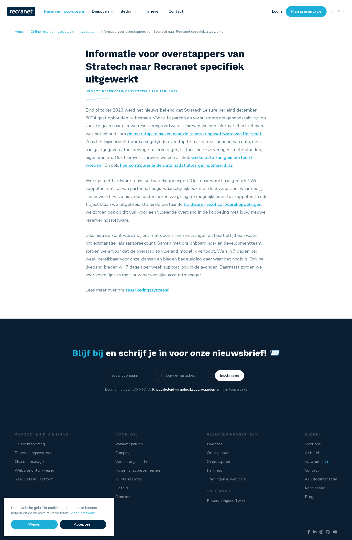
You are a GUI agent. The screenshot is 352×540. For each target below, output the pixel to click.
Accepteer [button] (83, 524)
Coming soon (218, 453)
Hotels (121, 488)
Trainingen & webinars (226, 479)
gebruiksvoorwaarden (197, 389)
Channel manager (30, 461)
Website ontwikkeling (34, 470)
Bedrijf (127, 11)
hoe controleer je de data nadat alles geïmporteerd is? (176, 165)
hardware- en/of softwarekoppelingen (222, 204)
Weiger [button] (34, 524)
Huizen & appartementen (137, 470)
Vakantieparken (129, 444)
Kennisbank (315, 488)
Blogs (310, 496)
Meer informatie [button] (83, 513)
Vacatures (317, 461)
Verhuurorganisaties (133, 461)
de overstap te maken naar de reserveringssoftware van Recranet (194, 134)
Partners (214, 470)
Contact (176, 11)
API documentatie (321, 479)
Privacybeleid (163, 389)
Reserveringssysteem (64, 11)
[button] (112, 11)
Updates (214, 444)
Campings (123, 453)
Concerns (123, 496)
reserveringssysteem (147, 290)
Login (277, 11)
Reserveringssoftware (226, 500)
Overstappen (218, 461)
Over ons (313, 444)
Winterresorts (128, 479)
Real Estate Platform (34, 479)
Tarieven (152, 11)
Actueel (312, 453)
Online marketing (30, 444)
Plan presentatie (306, 11)
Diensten (100, 11)
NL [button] (337, 11)
